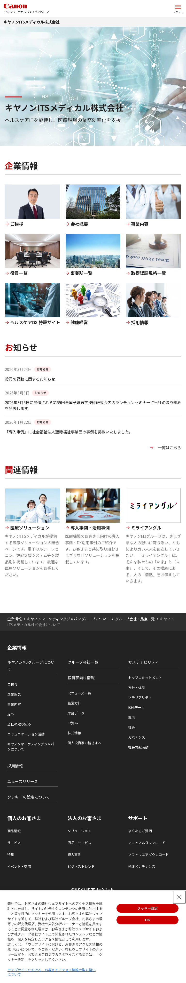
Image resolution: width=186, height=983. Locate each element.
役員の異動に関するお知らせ (30, 379)
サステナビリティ (143, 662)
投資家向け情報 (81, 677)
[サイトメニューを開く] (178, 8)
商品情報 (14, 830)
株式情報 (74, 732)
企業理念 (14, 694)
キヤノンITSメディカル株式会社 (32, 22)
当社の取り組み (19, 724)
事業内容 (14, 704)
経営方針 (74, 703)
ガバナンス (136, 737)
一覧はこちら (169, 447)
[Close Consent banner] (179, 897)
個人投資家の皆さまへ (84, 742)
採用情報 (15, 766)
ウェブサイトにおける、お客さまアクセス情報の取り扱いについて (52, 972)
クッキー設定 (147, 908)
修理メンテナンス (141, 866)
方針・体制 (136, 687)
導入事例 (74, 854)
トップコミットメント (145, 677)
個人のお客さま (24, 818)
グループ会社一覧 (83, 662)
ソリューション (79, 830)
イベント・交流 (19, 866)
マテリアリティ (140, 697)
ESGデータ (136, 707)
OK (147, 920)
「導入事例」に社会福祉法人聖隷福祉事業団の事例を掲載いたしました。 (69, 432)
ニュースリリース (22, 781)
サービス (14, 842)
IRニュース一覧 (79, 693)
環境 (131, 717)
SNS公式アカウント (93, 889)
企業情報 (14, 618)
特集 (10, 854)
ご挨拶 (12, 684)
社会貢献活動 (138, 747)
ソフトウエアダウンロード (148, 854)
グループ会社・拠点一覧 (135, 618)
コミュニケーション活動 (26, 734)
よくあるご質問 (140, 830)
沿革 (10, 714)
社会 (131, 727)
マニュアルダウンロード (146, 842)
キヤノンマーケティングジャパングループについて (68, 618)
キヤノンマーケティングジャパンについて (30, 746)
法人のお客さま (84, 818)
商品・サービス (79, 842)
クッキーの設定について (28, 797)
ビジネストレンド (81, 866)
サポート (137, 818)
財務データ (76, 713)
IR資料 (73, 722)
